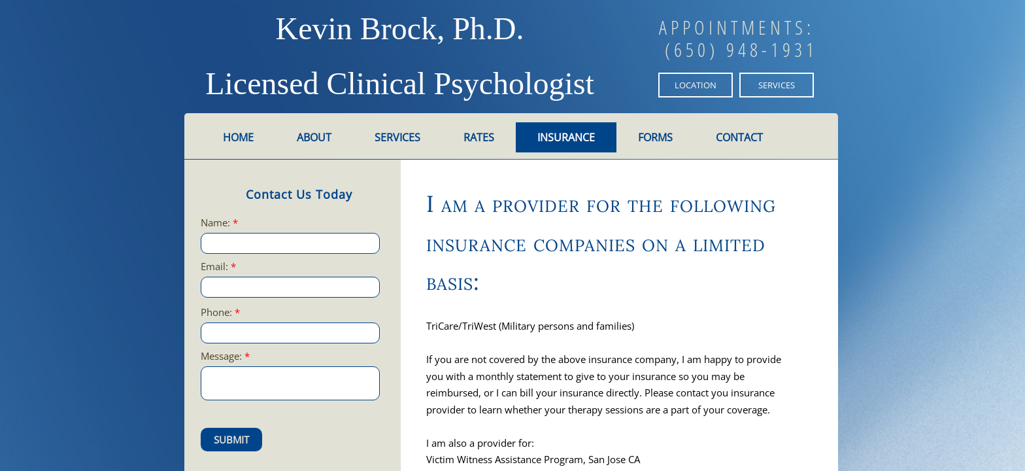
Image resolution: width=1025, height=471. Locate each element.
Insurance (566, 137)
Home (238, 137)
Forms (655, 137)
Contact (739, 137)
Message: (225, 356)
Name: (219, 223)
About (314, 137)
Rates (478, 137)
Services (397, 137)
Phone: (220, 312)
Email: (218, 266)
